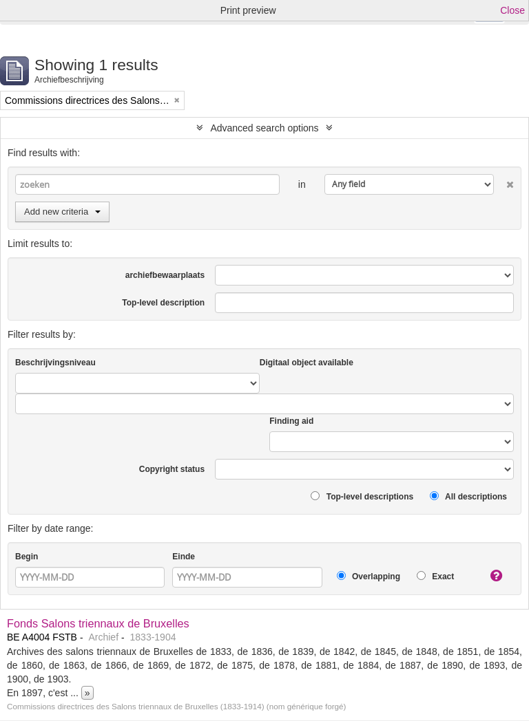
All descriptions (468, 496)
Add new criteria (62, 211)
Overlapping (368, 576)
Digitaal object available (306, 362)
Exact (435, 576)
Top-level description (163, 303)
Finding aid (291, 421)
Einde (183, 556)
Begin (26, 556)
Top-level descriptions (362, 496)
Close (512, 10)
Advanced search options (264, 127)
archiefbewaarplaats (165, 275)
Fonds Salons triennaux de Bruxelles (98, 623)
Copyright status (172, 469)
